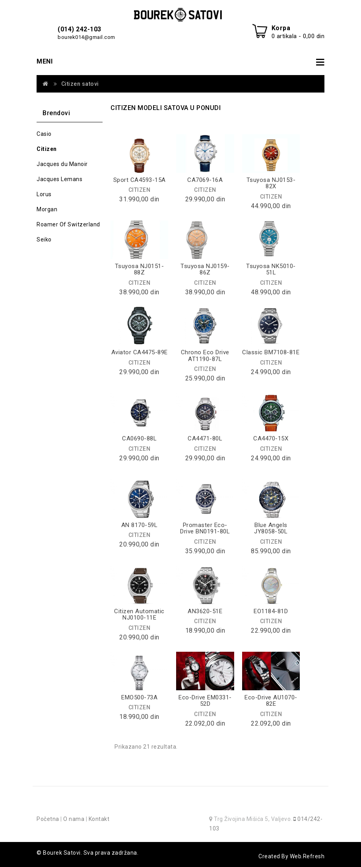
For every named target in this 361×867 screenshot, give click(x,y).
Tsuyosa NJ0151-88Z (139, 269)
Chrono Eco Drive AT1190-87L (205, 356)
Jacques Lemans (59, 179)
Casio (44, 134)
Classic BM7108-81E (270, 352)
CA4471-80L (205, 438)
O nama (73, 819)
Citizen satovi (80, 84)
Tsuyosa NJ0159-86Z (205, 269)
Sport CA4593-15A (139, 179)
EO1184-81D (271, 611)
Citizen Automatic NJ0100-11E (139, 615)
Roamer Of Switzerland (68, 224)
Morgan (47, 209)
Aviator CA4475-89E (139, 352)
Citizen (47, 149)
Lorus (44, 194)
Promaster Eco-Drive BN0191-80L (205, 528)
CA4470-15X (270, 438)
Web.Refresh (307, 856)
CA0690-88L (139, 438)
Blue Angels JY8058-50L (270, 528)
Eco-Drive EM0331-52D (205, 701)
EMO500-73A (139, 697)
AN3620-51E (205, 611)
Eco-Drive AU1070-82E (271, 701)
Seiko (44, 239)
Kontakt (99, 819)
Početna (48, 819)
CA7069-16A (205, 179)
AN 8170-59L (139, 525)
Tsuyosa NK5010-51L (271, 269)
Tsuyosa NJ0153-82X (271, 183)
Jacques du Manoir (62, 164)
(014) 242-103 (79, 29)
